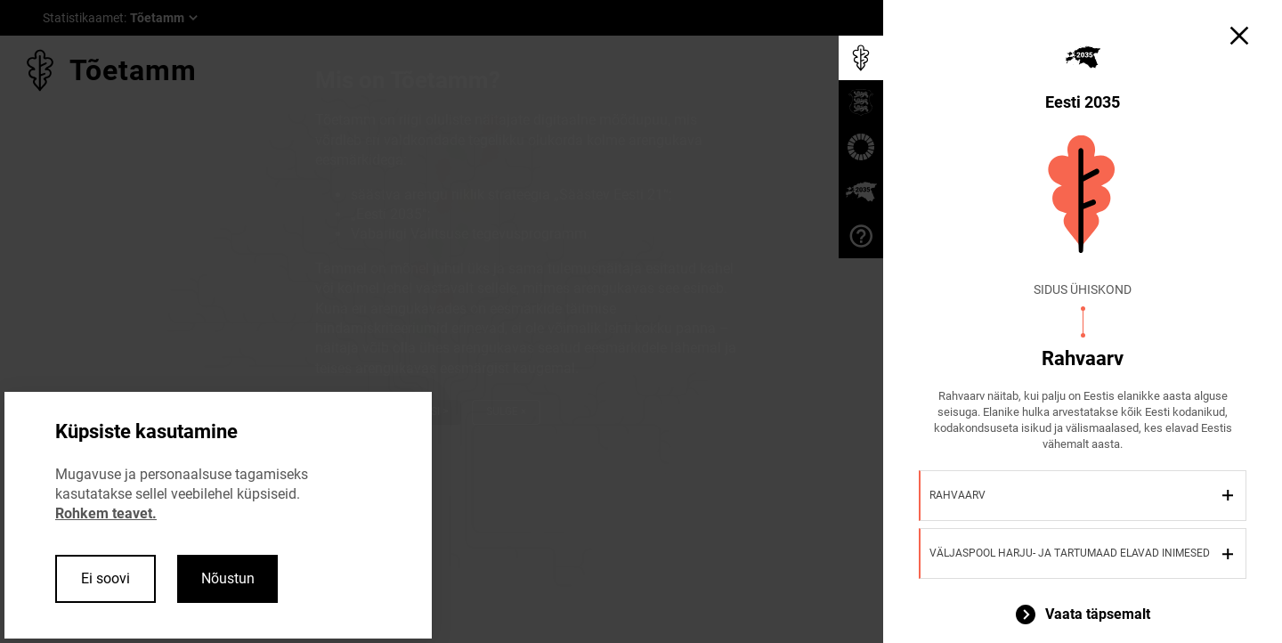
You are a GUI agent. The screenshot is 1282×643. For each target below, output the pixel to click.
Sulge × (506, 411)
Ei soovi (105, 578)
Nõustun (228, 578)
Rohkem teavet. (106, 513)
